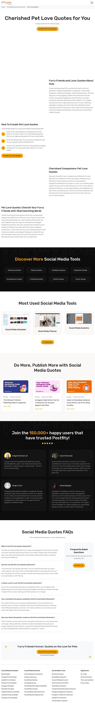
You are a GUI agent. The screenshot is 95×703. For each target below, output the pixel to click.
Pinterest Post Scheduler (9, 683)
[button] (92, 3)
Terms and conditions (87, 680)
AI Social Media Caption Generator (34, 692)
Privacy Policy (85, 683)
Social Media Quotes (30, 683)
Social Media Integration (59, 677)
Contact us (79, 565)
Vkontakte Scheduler (7, 689)
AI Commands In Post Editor (60, 683)
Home (3, 7)
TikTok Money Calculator (59, 686)
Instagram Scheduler (7, 686)
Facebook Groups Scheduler (9, 695)
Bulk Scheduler (5, 674)
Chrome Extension (86, 677)
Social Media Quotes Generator (16, 7)
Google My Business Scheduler (10, 692)
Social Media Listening (30, 689)
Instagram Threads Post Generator (62, 695)
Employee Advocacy (30, 677)
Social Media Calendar (30, 680)
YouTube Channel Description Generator (64, 689)
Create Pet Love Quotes (47, 29)
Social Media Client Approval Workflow (35, 686)
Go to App (84, 674)
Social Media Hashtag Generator (34, 695)
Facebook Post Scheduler (9, 677)
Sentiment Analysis (58, 674)
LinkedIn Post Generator (59, 698)
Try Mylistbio (47, 342)
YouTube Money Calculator (60, 701)
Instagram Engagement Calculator (62, 692)
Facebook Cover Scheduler (9, 698)
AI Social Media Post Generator (33, 674)
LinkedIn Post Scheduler (8, 680)
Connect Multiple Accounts (60, 680)
